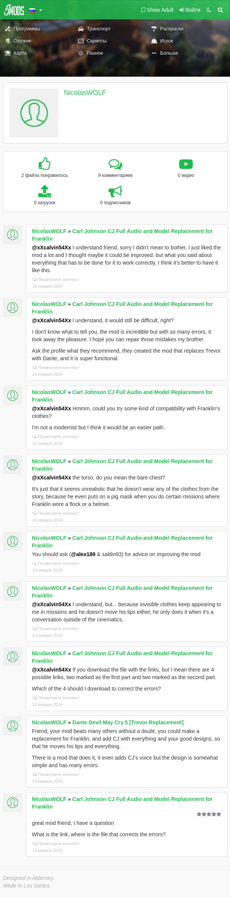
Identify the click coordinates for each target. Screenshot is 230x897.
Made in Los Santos (26, 886)
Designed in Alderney (28, 878)
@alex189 (83, 554)
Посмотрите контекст (56, 279)
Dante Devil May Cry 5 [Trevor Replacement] (128, 722)
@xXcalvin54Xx (51, 247)
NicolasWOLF (85, 92)
